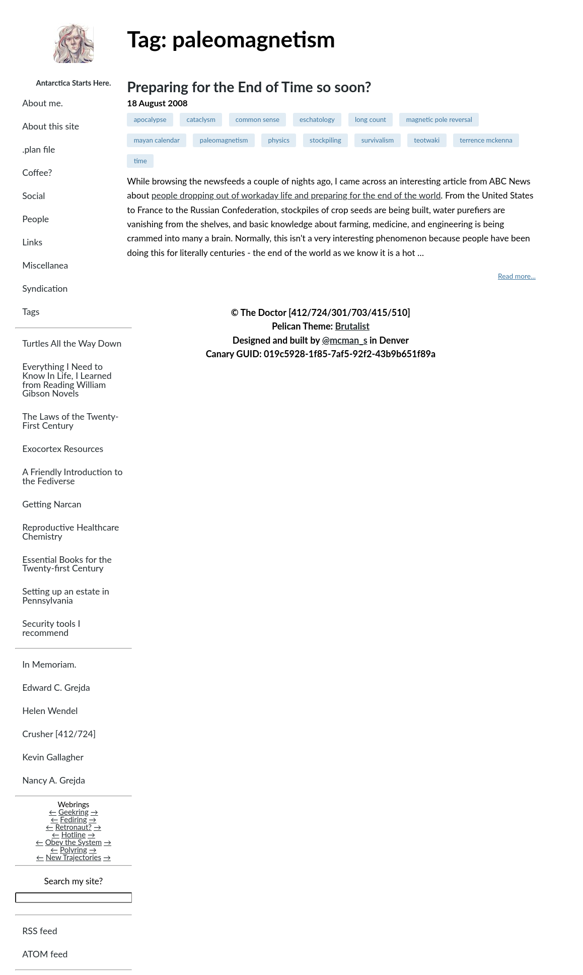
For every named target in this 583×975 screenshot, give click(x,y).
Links (32, 242)
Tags (30, 312)
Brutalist (352, 326)
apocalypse (150, 119)
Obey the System (73, 842)
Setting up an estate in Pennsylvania (65, 596)
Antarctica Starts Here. (73, 82)
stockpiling (325, 140)
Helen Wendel (50, 711)
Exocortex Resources (62, 449)
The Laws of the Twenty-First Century (70, 422)
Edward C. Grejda (56, 688)
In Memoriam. (49, 665)
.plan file (38, 150)
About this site (50, 126)
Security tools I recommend (51, 628)
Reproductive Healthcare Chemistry (70, 532)
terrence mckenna (486, 140)
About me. (42, 103)
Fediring (73, 819)
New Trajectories (73, 857)
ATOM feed (44, 954)
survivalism (377, 140)
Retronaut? (73, 827)
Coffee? (37, 173)
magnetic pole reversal (439, 119)
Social (33, 196)
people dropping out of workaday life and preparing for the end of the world (296, 195)
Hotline (73, 834)
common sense (257, 119)
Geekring (73, 812)
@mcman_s (345, 340)
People (35, 219)
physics (279, 140)
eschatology (317, 119)
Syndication (44, 289)
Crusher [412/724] (59, 734)
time (140, 161)
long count (370, 119)
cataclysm (201, 119)
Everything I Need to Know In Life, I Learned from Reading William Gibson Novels (66, 380)
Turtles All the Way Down (71, 344)
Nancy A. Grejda (53, 780)
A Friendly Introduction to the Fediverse (72, 477)
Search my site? (73, 881)
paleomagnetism (224, 140)
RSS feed (39, 931)
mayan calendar (157, 140)
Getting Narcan (51, 504)
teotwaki (427, 140)
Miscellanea (45, 266)
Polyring (73, 850)
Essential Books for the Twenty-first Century (66, 564)
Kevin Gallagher (53, 757)
